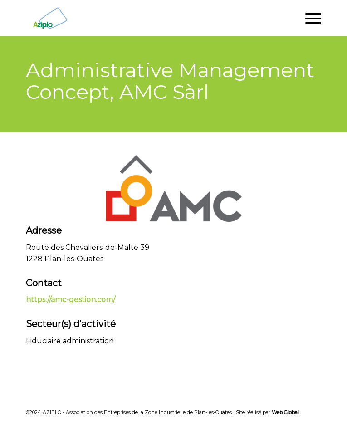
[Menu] (308, 18)
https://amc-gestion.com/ (70, 299)
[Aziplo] (144, 18)
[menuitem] (308, 18)
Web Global (285, 412)
